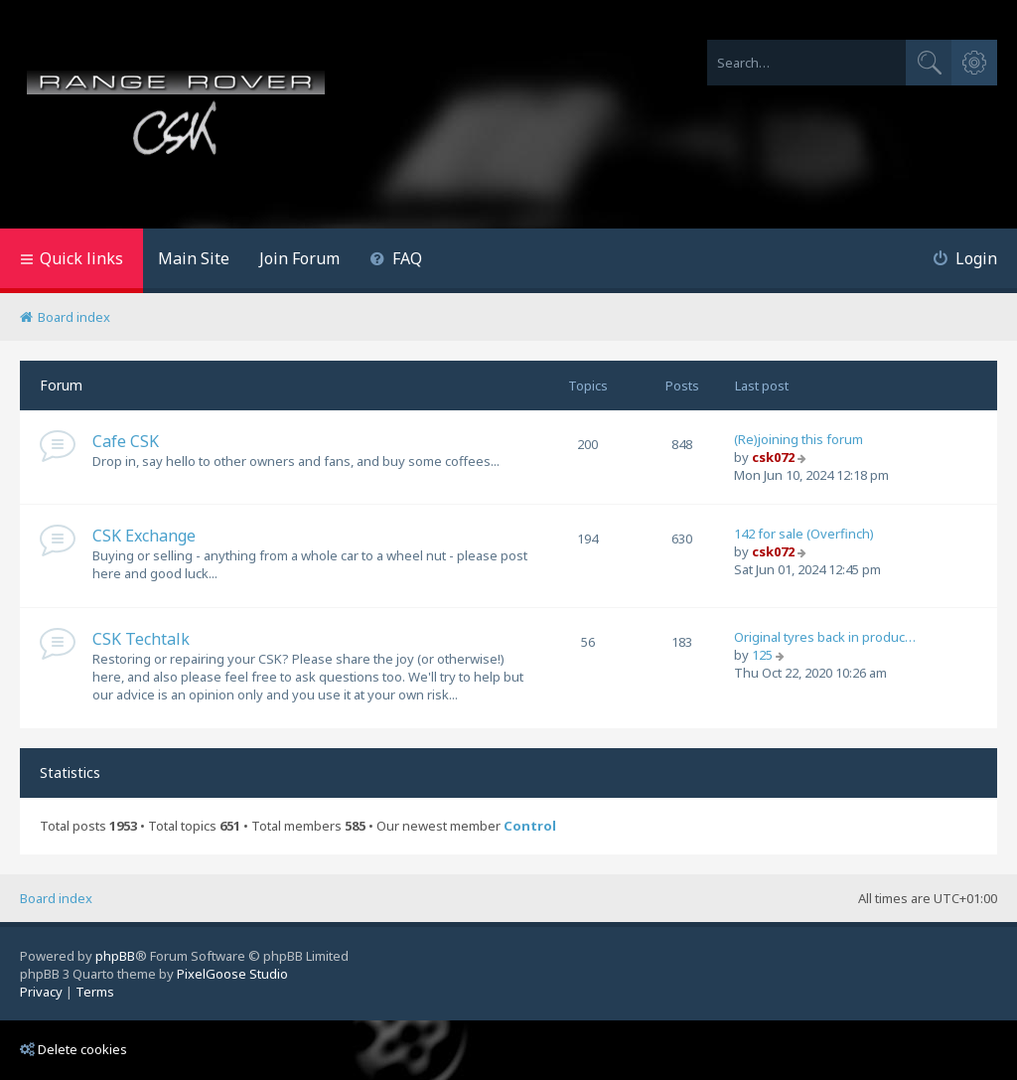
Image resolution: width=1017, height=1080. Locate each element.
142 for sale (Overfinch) (804, 533)
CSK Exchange (144, 535)
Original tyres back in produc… (825, 637)
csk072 (773, 457)
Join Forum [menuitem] (299, 258)
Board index (56, 898)
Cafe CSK (125, 441)
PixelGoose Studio (232, 974)
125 (762, 655)
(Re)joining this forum (798, 439)
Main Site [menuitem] (193, 258)
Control (530, 826)
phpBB (115, 956)
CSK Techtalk (141, 639)
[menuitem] (396, 261)
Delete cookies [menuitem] (73, 1049)
